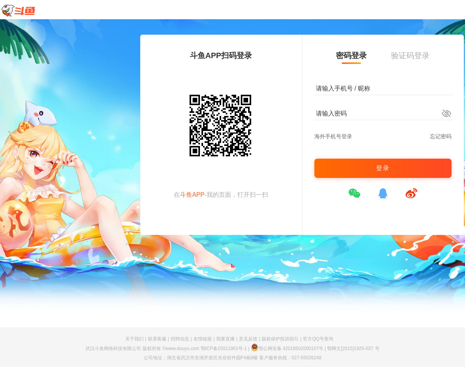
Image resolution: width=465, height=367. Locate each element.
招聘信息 (180, 339)
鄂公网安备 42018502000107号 (287, 348)
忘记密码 (441, 136)
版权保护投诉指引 (280, 339)
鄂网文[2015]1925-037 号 (353, 348)
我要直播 (225, 339)
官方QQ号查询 (318, 339)
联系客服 (157, 339)
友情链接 (202, 339)
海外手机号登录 (333, 136)
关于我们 (134, 339)
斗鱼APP (192, 194)
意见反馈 (248, 339)
